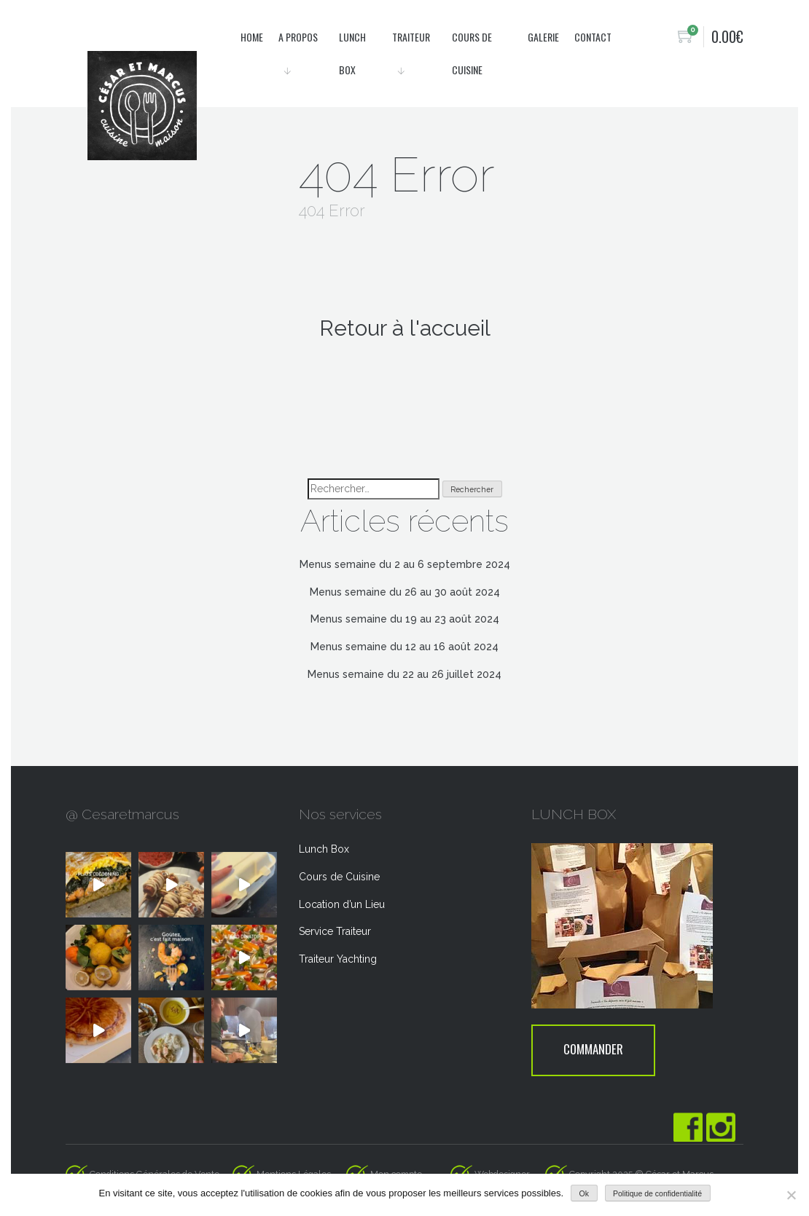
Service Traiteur (335, 931)
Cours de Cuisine (339, 877)
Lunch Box (324, 849)
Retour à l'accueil (405, 328)
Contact (592, 36)
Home (252, 36)
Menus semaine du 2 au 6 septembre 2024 (405, 564)
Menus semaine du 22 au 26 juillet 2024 (404, 674)
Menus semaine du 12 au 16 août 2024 (404, 646)
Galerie (543, 36)
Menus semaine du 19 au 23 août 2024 (404, 619)
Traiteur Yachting (338, 959)
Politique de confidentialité (657, 1193)
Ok (584, 1193)
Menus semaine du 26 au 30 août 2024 (405, 592)
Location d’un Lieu (342, 904)
